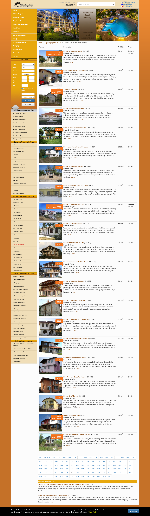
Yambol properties (19, 334)
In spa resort (17, 218)
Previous (47, 458)
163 (72, 461)
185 (93, 465)
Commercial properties (20, 183)
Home (15, 10)
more (71, 62)
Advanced (28, 104)
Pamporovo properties (20, 295)
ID (14, 85)
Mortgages (16, 46)
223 (103, 472)
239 (93, 476)
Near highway (18, 264)
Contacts (16, 56)
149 (96, 458)
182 (77, 465)
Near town (17, 251)
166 (88, 461)
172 (119, 461)
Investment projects (19, 167)
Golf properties (18, 174)
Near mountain (18, 270)
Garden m (15, 81)
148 (90, 458)
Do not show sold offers (27, 89)
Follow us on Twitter (19, 122)
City (14, 67)
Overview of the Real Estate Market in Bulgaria (24, 344)
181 (72, 465)
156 (133, 458)
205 (103, 469)
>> (109, 476)
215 (61, 472)
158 (45, 461)
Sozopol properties (19, 312)
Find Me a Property (19, 126)
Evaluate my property (19, 113)
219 (82, 472)
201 (82, 469)
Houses (16, 154)
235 (72, 476)
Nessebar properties (19, 292)
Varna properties (18, 321)
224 (109, 472)
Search (28, 100)
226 (119, 472)
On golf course (18, 228)
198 (67, 469)
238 (88, 476)
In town (16, 248)
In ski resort (17, 212)
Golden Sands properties (21, 289)
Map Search (17, 21)
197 (61, 469)
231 (51, 476)
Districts (16, 31)
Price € (15, 77)
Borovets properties (19, 279)
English (128, 2)
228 (130, 472)
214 (56, 472)
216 (67, 472)
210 (130, 469)
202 (88, 469)
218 (77, 472)
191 (125, 465)
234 (67, 476)
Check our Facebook (19, 119)
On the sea (17, 205)
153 (117, 458)
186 (98, 465)
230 (45, 476)
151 (106, 458)
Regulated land (18, 170)
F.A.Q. (15, 39)
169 (103, 461)
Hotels (16, 180)
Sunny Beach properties (20, 315)
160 (56, 461)
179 (61, 465)
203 (93, 469)
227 (125, 472)
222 (98, 472)
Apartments (17, 145)
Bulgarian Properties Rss (20, 139)
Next (104, 476)
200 (77, 469)
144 (69, 458)
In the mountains (18, 225)
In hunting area (18, 257)
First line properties (19, 164)
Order (15, 94)
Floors (15, 74)
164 (77, 461)
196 (56, 469)
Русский (126, 4)
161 (61, 461)
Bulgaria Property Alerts (20, 132)
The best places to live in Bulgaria (23, 348)
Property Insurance (19, 42)
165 (82, 461)
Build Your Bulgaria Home (20, 135)
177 (51, 465)
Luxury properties (19, 148)
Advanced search (19, 17)
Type (14, 64)
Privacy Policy (92, 512)
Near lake (16, 238)
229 (40, 476)
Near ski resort (18, 215)
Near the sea (17, 209)
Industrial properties (19, 187)
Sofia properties (18, 308)
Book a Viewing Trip (19, 129)
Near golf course (18, 231)
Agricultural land (18, 161)
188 (109, 465)
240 (98, 476)
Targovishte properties (20, 318)
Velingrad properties (19, 328)
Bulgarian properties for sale (67, 2)
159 (51, 461)
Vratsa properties (18, 331)
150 (101, 458)
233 (61, 476)
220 (88, 472)
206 (109, 469)
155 (127, 458)
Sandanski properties (20, 305)
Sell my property (18, 116)
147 (85, 458)
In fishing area (18, 254)
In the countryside (19, 244)
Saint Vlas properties (19, 302)
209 (125, 469)
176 (45, 465)
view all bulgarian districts (21, 338)
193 (40, 469)
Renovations (17, 53)
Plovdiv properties (19, 299)
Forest (16, 190)
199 (72, 469)
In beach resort (18, 199)
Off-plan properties (19, 193)
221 (93, 472)
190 (119, 465)
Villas (15, 157)
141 (53, 458)
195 (51, 469)
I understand (133, 511)
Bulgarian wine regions (20, 358)
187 (103, 465)
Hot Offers (16, 28)
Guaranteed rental (19, 177)
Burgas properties (19, 282)
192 (130, 465)
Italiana (127, 6)
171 (114, 461)
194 (45, 469)
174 (130, 461)
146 (80, 458)
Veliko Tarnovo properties (21, 325)
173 (125, 461)
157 (40, 461)
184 (88, 465)
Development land (19, 151)
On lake (16, 235)
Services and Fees (19, 35)
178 (56, 465)
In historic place (18, 261)
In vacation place (18, 267)
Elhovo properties (19, 286)
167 (93, 461)
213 (51, 472)
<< (40, 458)
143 (64, 458)
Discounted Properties (20, 24)
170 (109, 461)
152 (112, 458)
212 (45, 472)
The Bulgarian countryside (21, 355)
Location (15, 71)
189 (114, 465)
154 (122, 458)
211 (40, 472)
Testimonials (17, 49)
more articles (17, 361)
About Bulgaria (18, 14)
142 (59, 458)
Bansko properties (19, 276)
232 (56, 476)
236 (77, 476)
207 (114, 469)
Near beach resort (19, 202)
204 (98, 469)
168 (98, 461)
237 (82, 476)
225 (114, 472)
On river (16, 241)
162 (67, 461)
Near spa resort (18, 222)
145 (75, 458)
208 (119, 469)
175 (40, 465)
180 (67, 465)
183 (82, 465)
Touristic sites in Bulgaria (21, 352)
